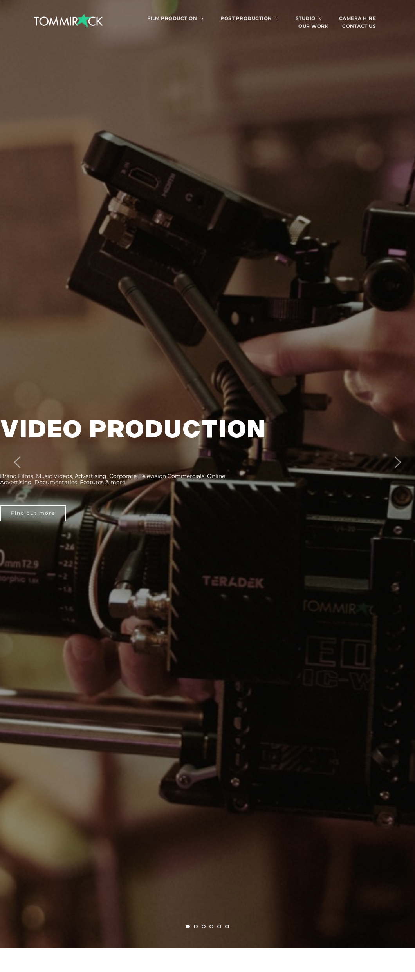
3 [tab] (204, 926)
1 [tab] (188, 926)
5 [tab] (219, 926)
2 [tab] (196, 926)
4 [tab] (211, 926)
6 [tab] (227, 926)
